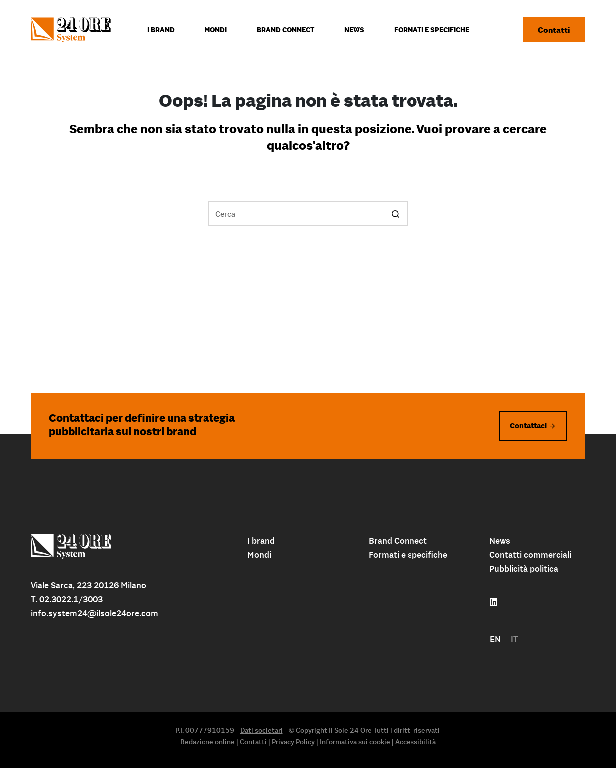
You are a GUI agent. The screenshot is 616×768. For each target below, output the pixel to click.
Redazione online (207, 741)
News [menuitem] (354, 29)
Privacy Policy (293, 741)
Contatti (554, 30)
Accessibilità (415, 741)
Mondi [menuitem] (216, 29)
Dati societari (261, 730)
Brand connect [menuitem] (285, 29)
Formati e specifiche (408, 554)
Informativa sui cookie (355, 741)
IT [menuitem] (514, 639)
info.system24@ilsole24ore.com (94, 613)
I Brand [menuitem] (161, 29)
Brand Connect (398, 540)
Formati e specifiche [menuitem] (431, 29)
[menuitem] (495, 639)
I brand (261, 540)
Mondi (259, 554)
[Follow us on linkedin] (493, 602)
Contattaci (528, 425)
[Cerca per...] (308, 213)
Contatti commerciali (530, 554)
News (499, 540)
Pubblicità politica (523, 568)
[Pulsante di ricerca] (395, 213)
